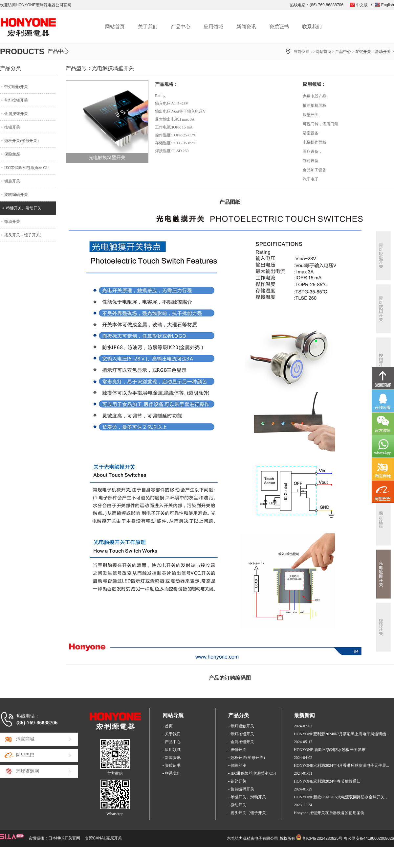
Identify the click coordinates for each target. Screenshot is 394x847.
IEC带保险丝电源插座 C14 (27, 167)
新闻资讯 (246, 26)
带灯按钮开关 (16, 100)
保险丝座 (12, 154)
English (387, 5)
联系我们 (312, 26)
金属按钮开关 (16, 113)
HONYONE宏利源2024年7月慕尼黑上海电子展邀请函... (341, 734)
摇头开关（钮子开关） (24, 235)
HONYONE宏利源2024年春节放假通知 (327, 781)
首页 (169, 726)
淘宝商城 (25, 739)
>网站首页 (322, 51)
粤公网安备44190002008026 (369, 838)
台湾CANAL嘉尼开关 (103, 838)
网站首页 (115, 26)
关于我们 (148, 26)
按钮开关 (12, 127)
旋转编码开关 (16, 194)
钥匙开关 (12, 181)
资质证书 (279, 26)
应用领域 (213, 26)
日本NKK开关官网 (64, 838)
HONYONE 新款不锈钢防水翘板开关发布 (329, 749)
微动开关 (12, 221)
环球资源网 (27, 771)
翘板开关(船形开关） (22, 140)
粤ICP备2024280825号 (322, 838)
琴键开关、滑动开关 (373, 51)
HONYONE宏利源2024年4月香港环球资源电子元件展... (341, 765)
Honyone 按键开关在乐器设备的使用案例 (329, 813)
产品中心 (180, 26)
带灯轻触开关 (16, 86)
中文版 (362, 5)
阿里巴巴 (25, 755)
